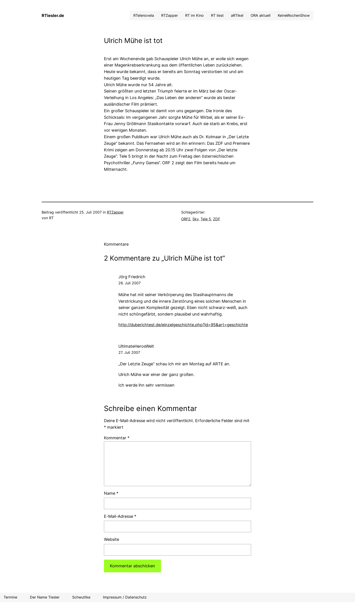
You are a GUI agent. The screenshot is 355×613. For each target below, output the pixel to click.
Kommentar (117, 437)
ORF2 (185, 219)
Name (111, 493)
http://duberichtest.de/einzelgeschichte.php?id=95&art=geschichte (183, 324)
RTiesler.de (53, 15)
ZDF (216, 219)
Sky (195, 219)
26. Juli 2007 (129, 283)
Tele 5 (206, 219)
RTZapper (115, 212)
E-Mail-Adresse (120, 516)
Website (111, 539)
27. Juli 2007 (129, 352)
